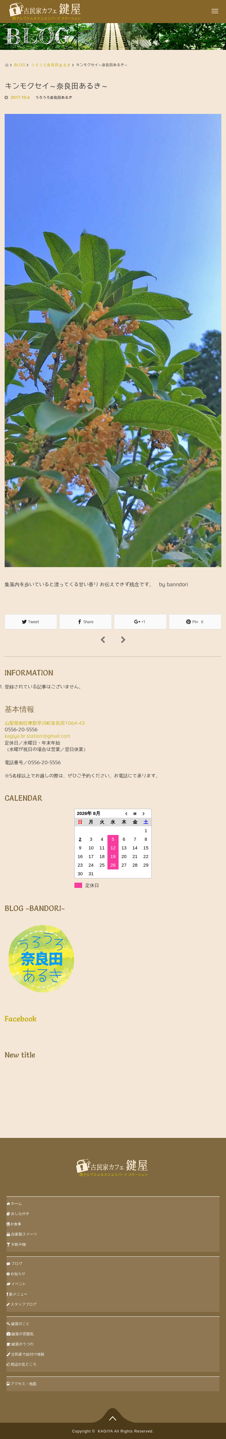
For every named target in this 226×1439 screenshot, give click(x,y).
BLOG (20, 65)
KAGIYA (105, 1431)
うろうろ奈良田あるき (51, 65)
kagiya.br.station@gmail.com (37, 736)
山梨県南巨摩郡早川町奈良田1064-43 (45, 722)
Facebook (21, 1018)
